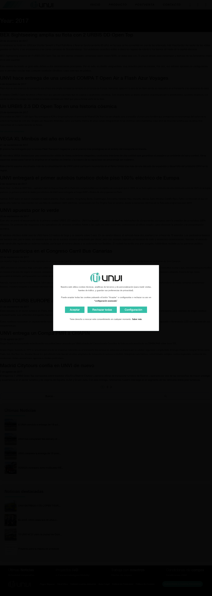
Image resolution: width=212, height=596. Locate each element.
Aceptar (75, 309)
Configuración (133, 309)
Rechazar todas (102, 309)
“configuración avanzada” (105, 301)
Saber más (137, 319)
